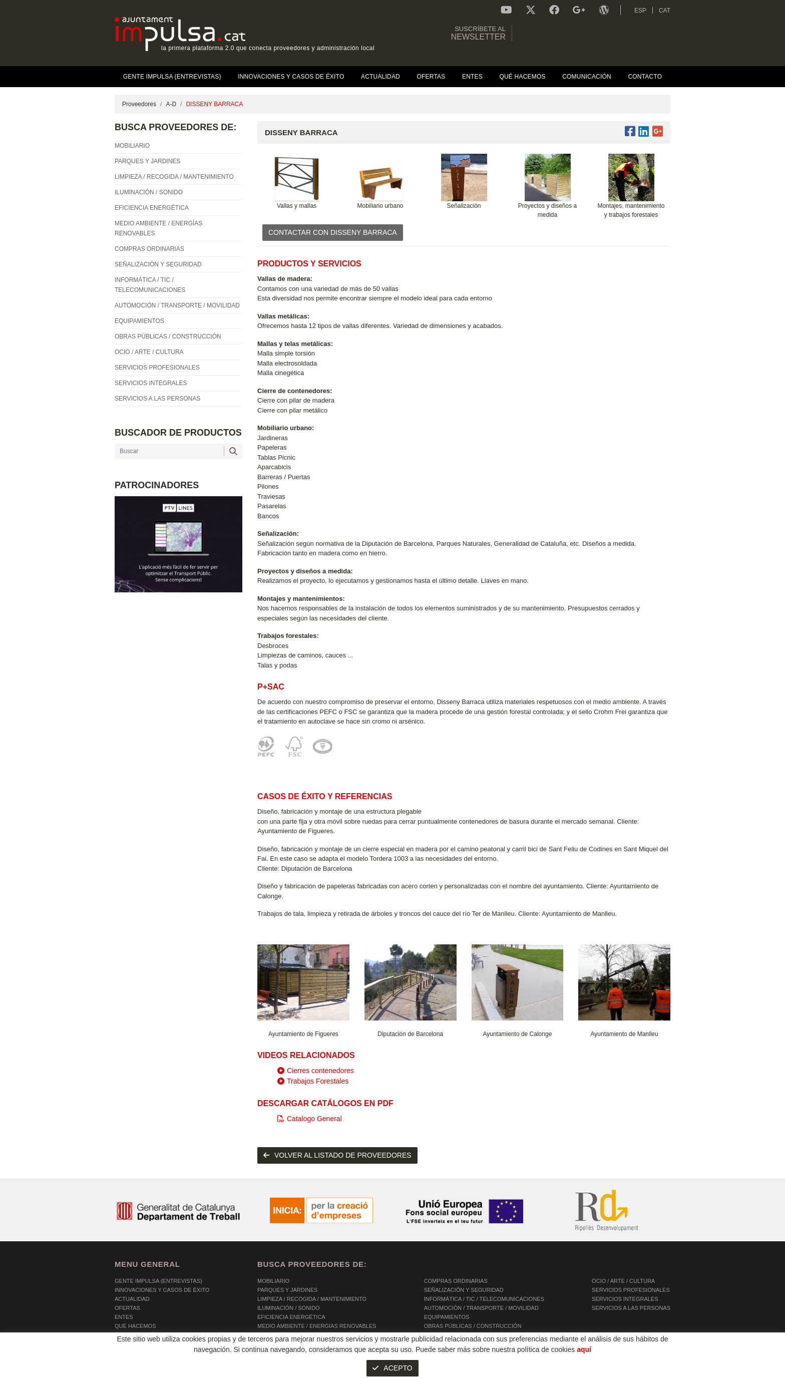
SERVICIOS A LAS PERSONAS (631, 1308)
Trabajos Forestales (312, 1081)
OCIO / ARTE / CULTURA (623, 1281)
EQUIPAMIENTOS (447, 1317)
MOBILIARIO (273, 1281)
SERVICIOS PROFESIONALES (631, 1290)
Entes (124, 1317)
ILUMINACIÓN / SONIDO (288, 1308)
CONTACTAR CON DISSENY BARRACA (332, 232)
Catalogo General (309, 1119)
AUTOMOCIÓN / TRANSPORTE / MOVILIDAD (481, 1308)
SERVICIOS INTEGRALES (625, 1299)
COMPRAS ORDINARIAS (456, 1281)
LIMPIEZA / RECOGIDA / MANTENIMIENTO (311, 1299)
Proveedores (139, 104)
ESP (640, 10)
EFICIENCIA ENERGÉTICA (291, 1317)
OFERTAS (127, 1308)
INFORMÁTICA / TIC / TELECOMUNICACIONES (484, 1299)
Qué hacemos (135, 1326)
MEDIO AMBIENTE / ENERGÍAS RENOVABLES (316, 1326)
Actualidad (132, 1299)
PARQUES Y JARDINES (287, 1290)
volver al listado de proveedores (337, 1155)
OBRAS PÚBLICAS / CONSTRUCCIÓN (473, 1326)
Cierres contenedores (315, 1071)
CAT (664, 10)
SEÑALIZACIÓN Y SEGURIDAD (464, 1290)
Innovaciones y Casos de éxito (162, 1290)
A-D (171, 104)
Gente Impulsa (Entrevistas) (158, 1281)
